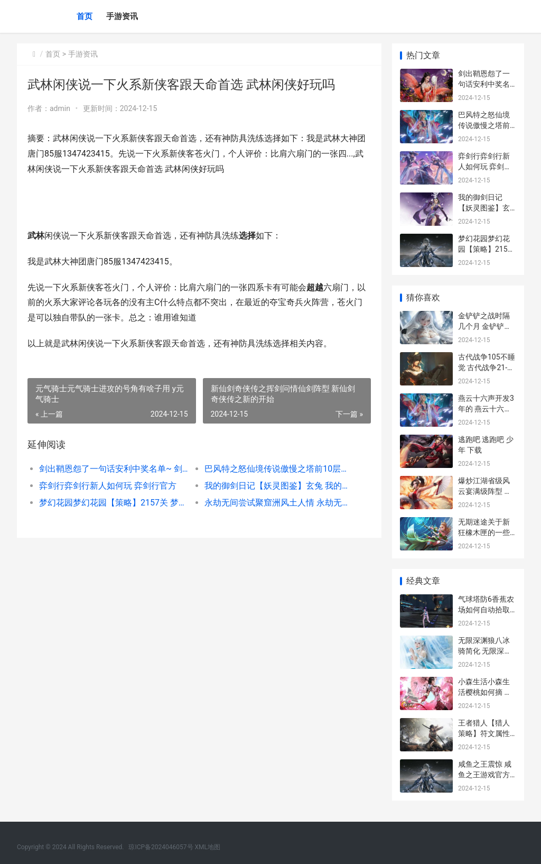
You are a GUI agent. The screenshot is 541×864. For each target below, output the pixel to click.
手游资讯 (122, 16)
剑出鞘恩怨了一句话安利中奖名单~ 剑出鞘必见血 (113, 469)
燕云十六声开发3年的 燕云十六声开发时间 (486, 408)
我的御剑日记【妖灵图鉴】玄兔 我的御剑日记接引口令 (278, 486)
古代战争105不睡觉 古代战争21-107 (486, 367)
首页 (84, 16)
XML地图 (207, 847)
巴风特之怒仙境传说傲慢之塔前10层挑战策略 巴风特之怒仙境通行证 (278, 469)
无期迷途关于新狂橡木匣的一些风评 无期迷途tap (486, 532)
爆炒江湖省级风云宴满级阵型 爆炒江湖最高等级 (484, 490)
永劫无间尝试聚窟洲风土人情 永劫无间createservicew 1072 (278, 503)
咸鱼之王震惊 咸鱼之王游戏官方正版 (484, 774)
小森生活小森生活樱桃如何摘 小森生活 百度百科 (484, 691)
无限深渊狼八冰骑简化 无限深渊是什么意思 (484, 650)
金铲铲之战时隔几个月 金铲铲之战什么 (484, 326)
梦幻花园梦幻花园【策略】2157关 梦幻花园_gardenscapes (113, 503)
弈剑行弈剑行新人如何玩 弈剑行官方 (107, 486)
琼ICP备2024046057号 (160, 847)
